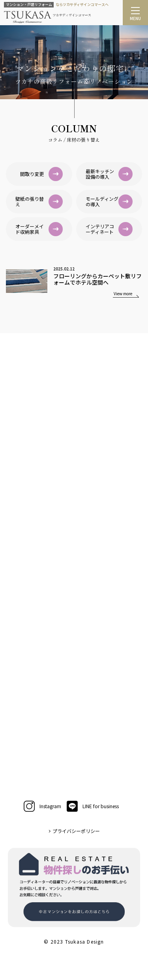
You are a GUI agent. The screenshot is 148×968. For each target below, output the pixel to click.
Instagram (42, 806)
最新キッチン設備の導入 (109, 174)
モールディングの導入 (109, 201)
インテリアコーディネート (109, 229)
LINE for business (93, 806)
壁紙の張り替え (39, 201)
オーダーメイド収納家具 (39, 229)
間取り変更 (41, 174)
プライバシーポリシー (76, 831)
